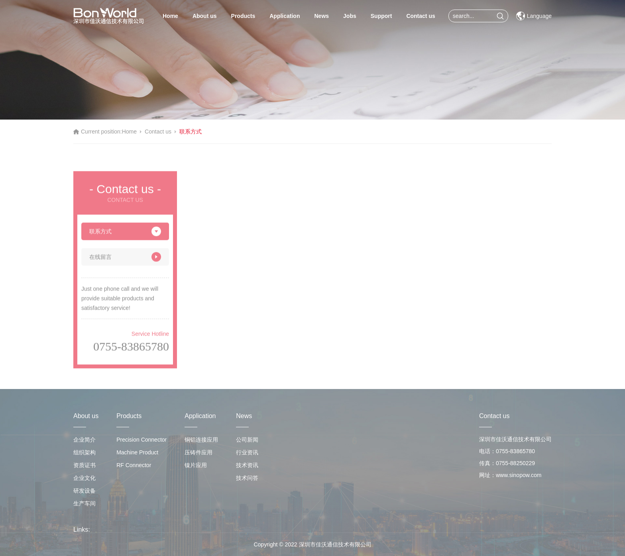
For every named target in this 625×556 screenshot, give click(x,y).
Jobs (349, 16)
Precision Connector (141, 439)
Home (170, 16)
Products (243, 16)
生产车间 (84, 503)
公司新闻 (247, 439)
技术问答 (247, 478)
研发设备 (84, 490)
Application (284, 16)
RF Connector (133, 465)
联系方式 (190, 131)
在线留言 (125, 258)
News (321, 16)
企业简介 (84, 439)
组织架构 (84, 452)
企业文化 (84, 478)
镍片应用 (196, 465)
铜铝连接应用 (201, 439)
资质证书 (84, 465)
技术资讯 (247, 465)
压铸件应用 (198, 452)
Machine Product (137, 452)
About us (205, 16)
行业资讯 (247, 452)
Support (381, 16)
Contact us (420, 16)
